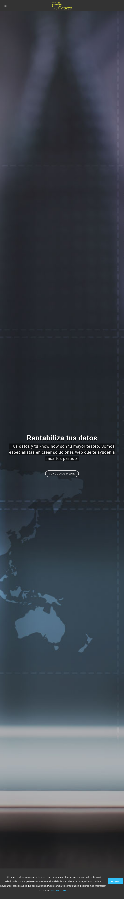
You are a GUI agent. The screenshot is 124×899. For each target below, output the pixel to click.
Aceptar (115, 881)
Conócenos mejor (62, 473)
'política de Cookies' (59, 890)
